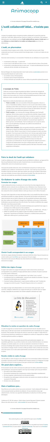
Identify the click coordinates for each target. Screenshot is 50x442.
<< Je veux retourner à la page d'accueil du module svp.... (25, 21)
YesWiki (39, 419)
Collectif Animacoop (27, 426)
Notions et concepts (8, 413)
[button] (46, 2)
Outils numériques (17, 413)
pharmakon (37, 72)
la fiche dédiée (31, 175)
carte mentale (21, 402)
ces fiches (15, 257)
